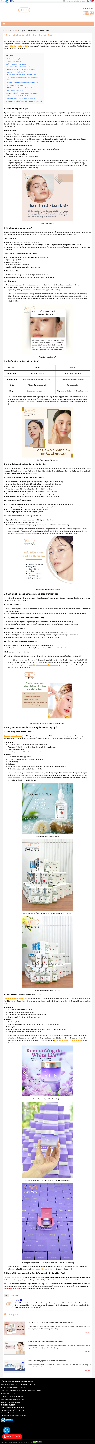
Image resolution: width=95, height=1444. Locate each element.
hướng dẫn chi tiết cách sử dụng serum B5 (68, 1040)
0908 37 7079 (10, 1393)
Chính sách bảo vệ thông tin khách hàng (13, 1415)
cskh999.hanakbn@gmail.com (14, 1399)
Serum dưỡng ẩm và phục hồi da (22, 294)
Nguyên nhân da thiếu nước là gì (26, 401)
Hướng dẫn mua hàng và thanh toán (12, 1407)
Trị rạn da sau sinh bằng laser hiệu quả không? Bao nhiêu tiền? (51, 1322)
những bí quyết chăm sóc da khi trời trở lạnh (43, 665)
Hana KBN (19, 1300)
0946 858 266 (18, 1396)
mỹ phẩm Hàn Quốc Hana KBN (17, 46)
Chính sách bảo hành (7, 1413)
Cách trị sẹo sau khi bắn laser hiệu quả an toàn (46, 1342)
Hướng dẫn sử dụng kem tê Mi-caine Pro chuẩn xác (47, 1361)
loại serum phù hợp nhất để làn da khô (24, 533)
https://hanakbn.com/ (14, 1402)
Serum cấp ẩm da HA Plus (13, 736)
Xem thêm (88, 1332)
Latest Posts (14, 1295)
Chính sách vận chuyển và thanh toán (12, 1410)
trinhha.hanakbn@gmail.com (76, 1)
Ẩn (12, 55)
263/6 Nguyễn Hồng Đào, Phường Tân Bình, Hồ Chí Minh (23, 1390)
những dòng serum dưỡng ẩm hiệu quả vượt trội (52, 165)
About (6, 1295)
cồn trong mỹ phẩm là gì (39, 1269)
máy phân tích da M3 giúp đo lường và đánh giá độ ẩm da (26, 778)
